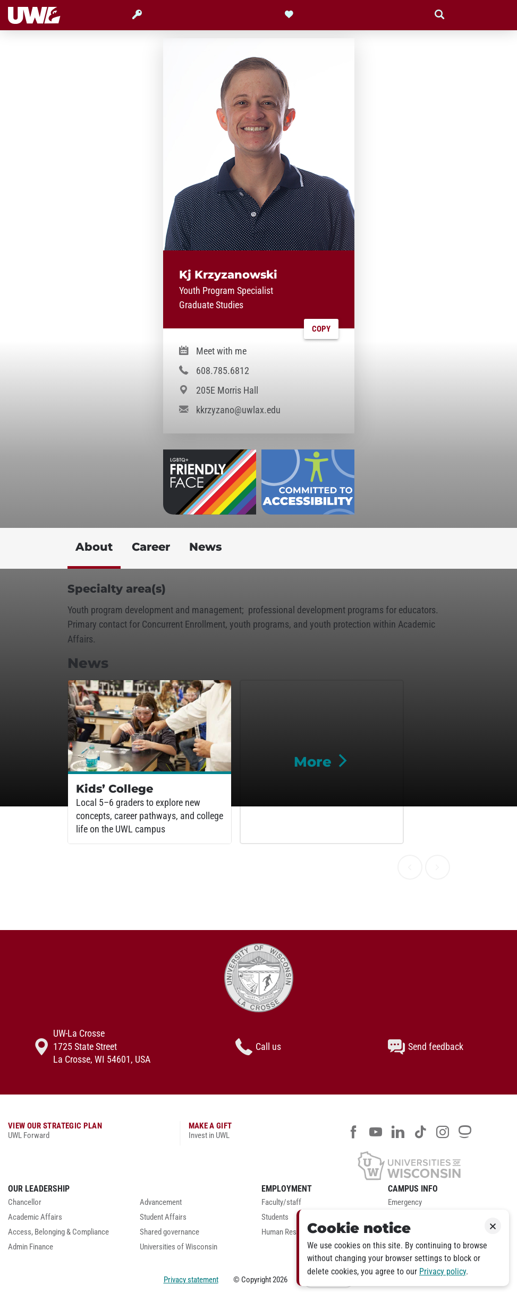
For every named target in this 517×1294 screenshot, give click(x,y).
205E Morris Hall (227, 390)
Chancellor (24, 1202)
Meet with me (221, 351)
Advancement (161, 1202)
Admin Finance (30, 1247)
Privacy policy (442, 1271)
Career (151, 546)
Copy (321, 329)
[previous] (409, 867)
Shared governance (169, 1232)
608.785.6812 (222, 371)
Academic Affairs (35, 1217)
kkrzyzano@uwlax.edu (238, 410)
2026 (280, 1279)
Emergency (405, 1202)
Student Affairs (163, 1217)
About (94, 546)
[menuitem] (66, 1205)
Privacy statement (191, 1279)
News (205, 546)
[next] (437, 867)
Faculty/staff (281, 1202)
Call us (258, 1046)
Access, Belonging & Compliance (58, 1232)
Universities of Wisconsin (178, 1247)
